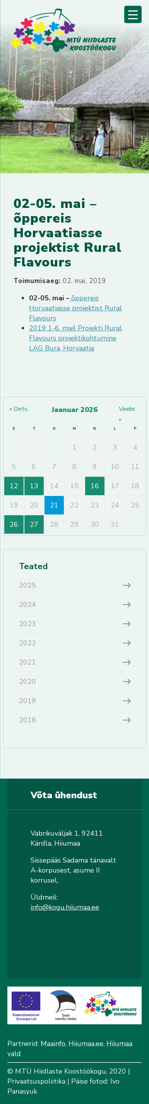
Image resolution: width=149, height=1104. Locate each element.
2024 (27, 604)
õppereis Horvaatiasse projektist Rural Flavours (75, 308)
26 (14, 524)
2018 (27, 720)
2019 (27, 700)
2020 (27, 681)
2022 (27, 643)
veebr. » (127, 414)
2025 (27, 585)
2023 (27, 623)
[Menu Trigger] (133, 14)
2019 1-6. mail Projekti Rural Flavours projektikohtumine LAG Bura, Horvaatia (75, 338)
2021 (27, 662)
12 (14, 486)
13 (34, 486)
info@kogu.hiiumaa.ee (65, 907)
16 (95, 486)
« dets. (19, 409)
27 (34, 524)
